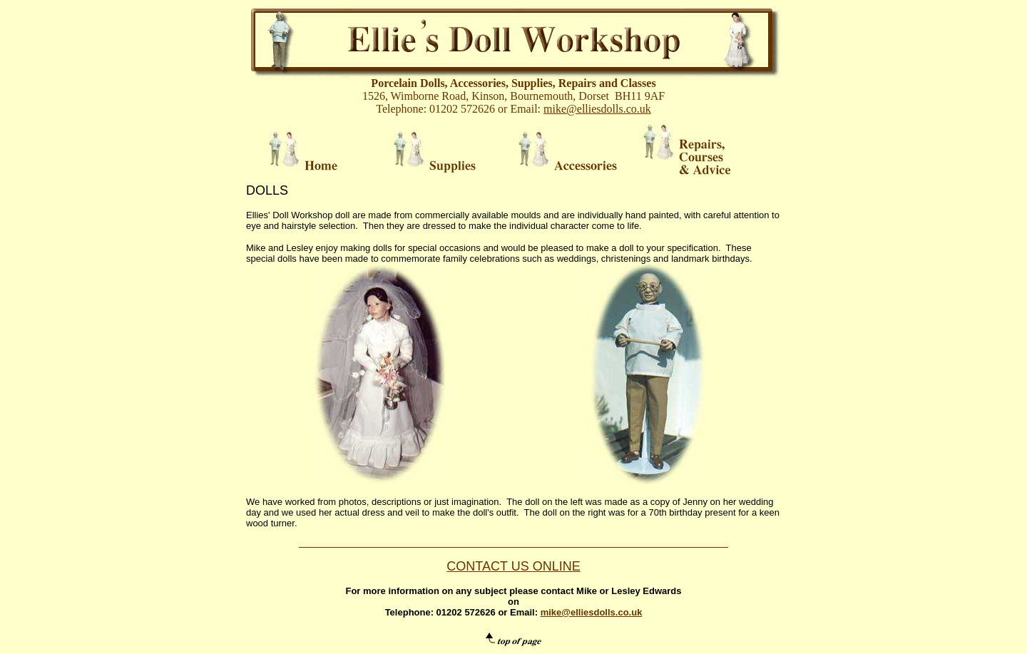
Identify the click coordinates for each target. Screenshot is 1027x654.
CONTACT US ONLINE (513, 566)
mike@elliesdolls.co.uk (597, 109)
